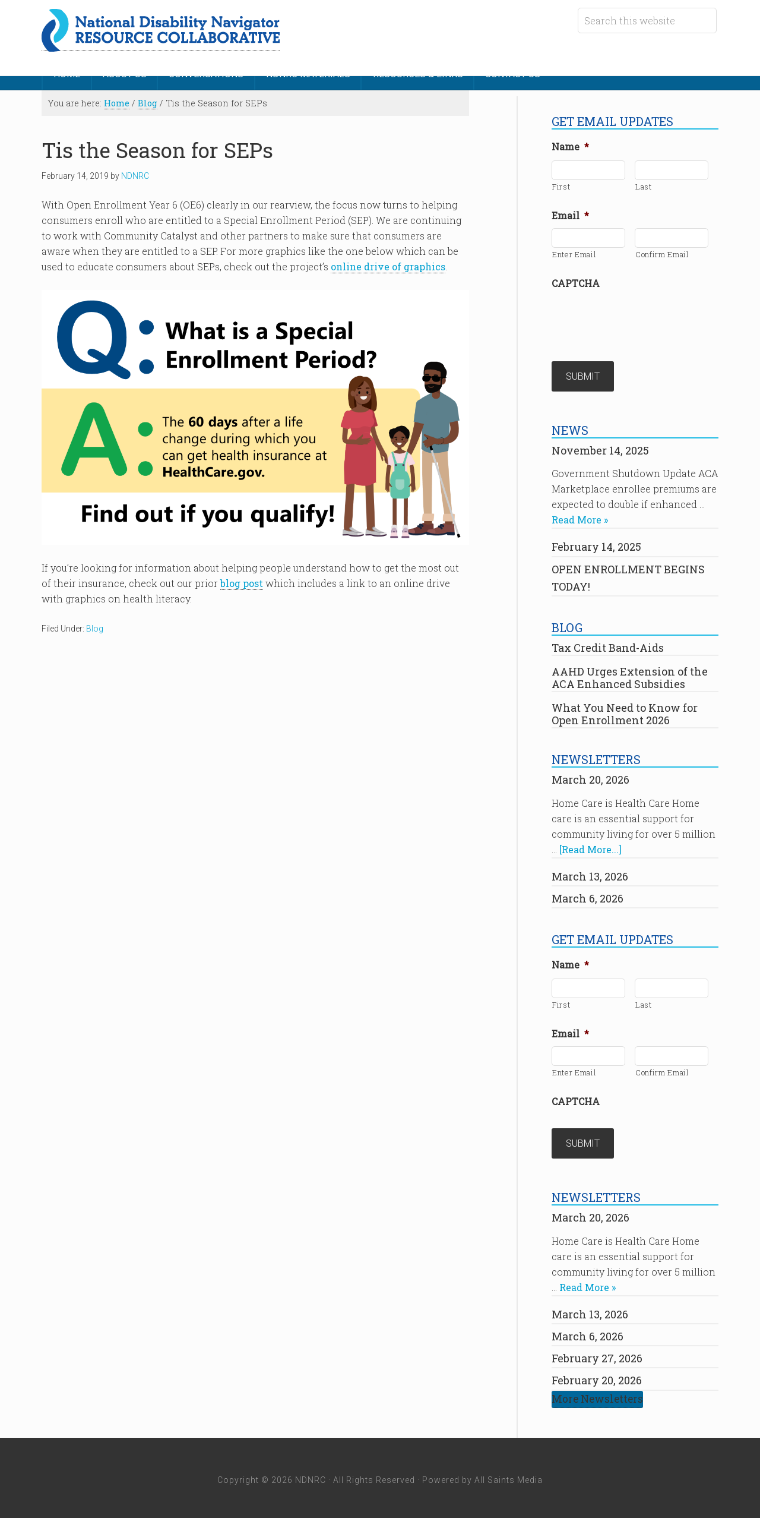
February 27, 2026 (597, 1353)
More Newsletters (597, 1394)
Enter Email (574, 252)
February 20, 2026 (597, 1375)
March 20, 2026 (590, 776)
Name (570, 145)
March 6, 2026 (587, 895)
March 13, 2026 (590, 873)
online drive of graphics (388, 264)
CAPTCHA (576, 282)
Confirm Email (662, 252)
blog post (241, 581)
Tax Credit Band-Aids (608, 645)
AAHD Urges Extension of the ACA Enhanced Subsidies (630, 674)
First (561, 184)
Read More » (580, 516)
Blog (94, 627)
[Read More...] (590, 846)
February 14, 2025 (596, 543)
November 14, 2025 (600, 447)
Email (570, 214)
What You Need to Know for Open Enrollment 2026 (625, 710)
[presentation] (642, 317)
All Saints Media (508, 1475)
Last (643, 184)
